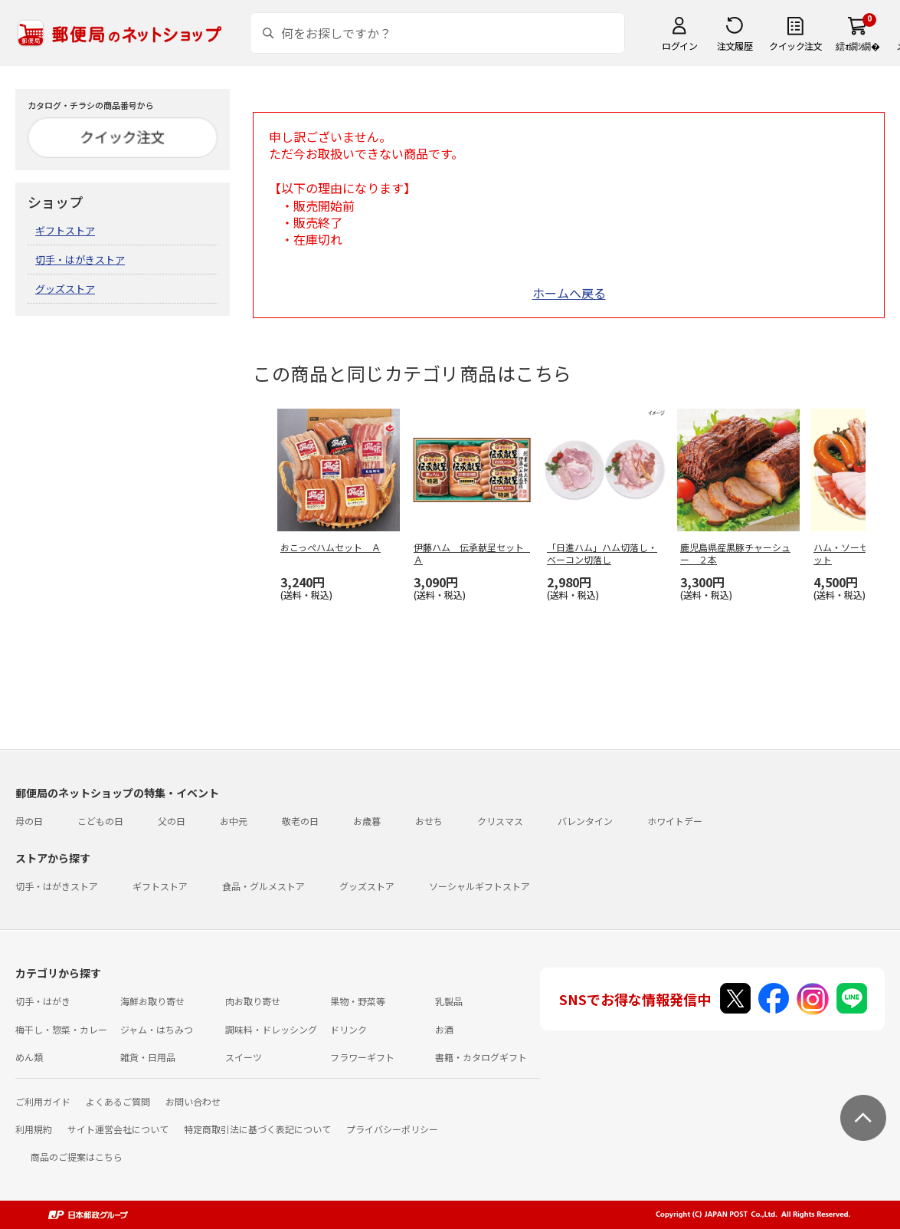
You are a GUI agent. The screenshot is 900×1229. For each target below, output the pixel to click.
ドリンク (348, 1029)
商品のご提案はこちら (77, 1156)
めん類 (29, 1056)
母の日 (29, 820)
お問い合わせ (193, 1101)
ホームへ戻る (569, 293)
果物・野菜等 (357, 1000)
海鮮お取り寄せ (152, 1000)
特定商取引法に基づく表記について (257, 1128)
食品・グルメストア (263, 885)
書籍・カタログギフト (481, 1056)
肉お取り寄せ (252, 1000)
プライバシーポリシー (392, 1128)
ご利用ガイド (42, 1101)
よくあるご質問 (118, 1101)
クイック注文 (795, 45)
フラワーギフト (362, 1056)
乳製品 (449, 1000)
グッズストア (65, 288)
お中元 (233, 820)
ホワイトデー (674, 820)
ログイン (679, 45)
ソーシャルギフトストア (479, 885)
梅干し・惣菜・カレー (61, 1029)
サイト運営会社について (118, 1128)
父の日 (171, 820)
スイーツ (243, 1056)
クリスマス (500, 820)
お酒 (444, 1029)
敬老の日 (300, 820)
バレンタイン (585, 820)
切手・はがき (42, 1000)
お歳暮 (367, 820)
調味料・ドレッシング (271, 1029)
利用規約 (33, 1128)
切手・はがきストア (80, 259)
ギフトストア (65, 230)
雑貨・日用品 (147, 1056)
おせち (429, 820)
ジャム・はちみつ (156, 1029)
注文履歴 (734, 45)
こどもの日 (100, 820)
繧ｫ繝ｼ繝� (857, 45)
